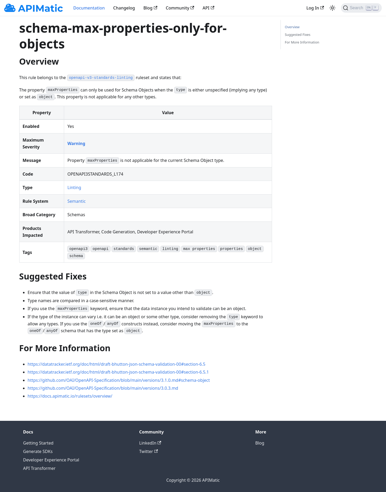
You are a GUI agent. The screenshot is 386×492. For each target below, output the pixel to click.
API (208, 8)
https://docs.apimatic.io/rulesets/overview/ (70, 396)
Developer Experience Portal (51, 460)
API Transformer (39, 468)
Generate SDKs (38, 451)
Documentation (89, 8)
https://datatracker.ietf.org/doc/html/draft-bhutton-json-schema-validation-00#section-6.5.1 (118, 372)
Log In (315, 8)
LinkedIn (150, 443)
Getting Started (38, 443)
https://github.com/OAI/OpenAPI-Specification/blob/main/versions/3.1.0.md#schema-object (119, 380)
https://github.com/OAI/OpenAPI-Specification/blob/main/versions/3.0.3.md (103, 388)
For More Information (302, 42)
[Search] (361, 8)
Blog (151, 8)
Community (180, 8)
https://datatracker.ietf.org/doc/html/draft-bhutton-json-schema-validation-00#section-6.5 (117, 364)
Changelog (124, 8)
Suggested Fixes (298, 34)
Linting (74, 187)
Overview (292, 27)
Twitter (148, 451)
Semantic (76, 201)
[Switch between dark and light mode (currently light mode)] (332, 8)
